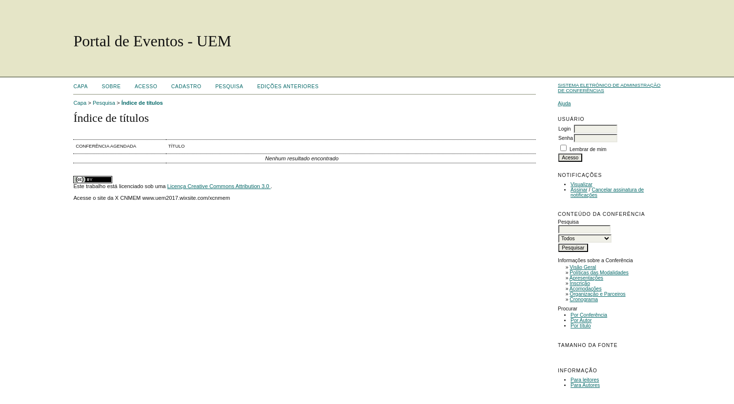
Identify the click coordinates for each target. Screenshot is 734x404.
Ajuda (564, 103)
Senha (565, 138)
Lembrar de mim (588, 149)
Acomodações (586, 288)
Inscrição (580, 283)
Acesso (146, 86)
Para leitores (585, 380)
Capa (80, 86)
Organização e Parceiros (597, 294)
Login (564, 129)
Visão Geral (583, 267)
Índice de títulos (142, 103)
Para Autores (585, 385)
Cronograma (584, 299)
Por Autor (581, 320)
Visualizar (581, 184)
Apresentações (586, 278)
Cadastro (186, 86)
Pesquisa (229, 86)
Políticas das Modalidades (599, 272)
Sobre (111, 86)
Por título (581, 325)
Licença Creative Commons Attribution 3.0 (219, 186)
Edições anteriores (288, 86)
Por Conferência (589, 315)
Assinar (579, 189)
